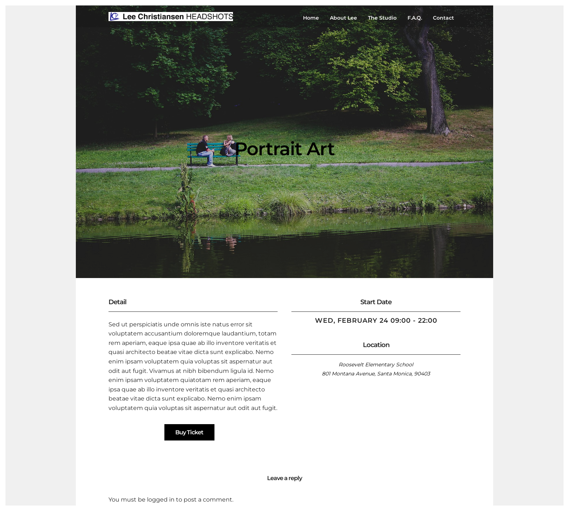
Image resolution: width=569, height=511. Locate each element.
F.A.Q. (415, 18)
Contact (443, 18)
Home (311, 18)
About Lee (343, 18)
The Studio (382, 18)
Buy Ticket (189, 432)
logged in (161, 499)
